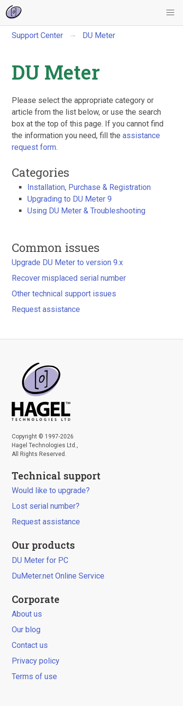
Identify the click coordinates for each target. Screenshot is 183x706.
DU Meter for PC (40, 560)
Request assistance (46, 309)
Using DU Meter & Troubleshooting (86, 210)
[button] (170, 12)
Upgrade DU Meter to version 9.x (67, 262)
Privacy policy (36, 660)
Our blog (26, 629)
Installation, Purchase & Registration (89, 187)
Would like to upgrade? (51, 490)
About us (27, 614)
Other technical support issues (64, 293)
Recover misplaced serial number (69, 278)
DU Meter (98, 35)
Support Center (37, 35)
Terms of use (34, 676)
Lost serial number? (46, 506)
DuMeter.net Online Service (58, 576)
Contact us (30, 645)
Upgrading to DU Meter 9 (69, 199)
